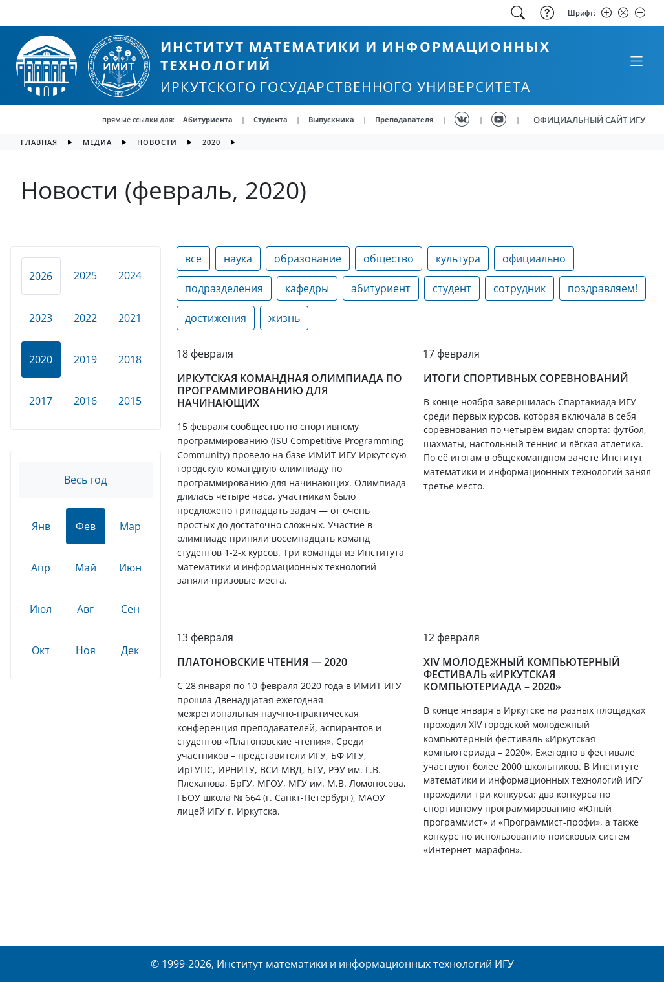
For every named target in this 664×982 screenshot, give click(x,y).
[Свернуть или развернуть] (636, 60)
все (193, 258)
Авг (85, 609)
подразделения (224, 288)
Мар (130, 526)
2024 (130, 275)
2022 (85, 318)
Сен (130, 609)
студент (452, 288)
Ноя (86, 650)
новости (157, 142)
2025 (85, 275)
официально (534, 258)
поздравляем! (602, 288)
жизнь (284, 318)
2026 (40, 276)
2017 (40, 401)
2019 (85, 359)
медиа (97, 142)
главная (39, 142)
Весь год (85, 480)
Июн (130, 567)
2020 (211, 142)
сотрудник (519, 288)
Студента (270, 119)
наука (238, 258)
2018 (130, 359)
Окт (41, 650)
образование (307, 258)
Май (85, 567)
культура (458, 258)
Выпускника (331, 119)
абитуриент (381, 288)
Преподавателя (404, 119)
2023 (40, 318)
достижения (215, 318)
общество (388, 258)
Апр (40, 567)
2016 (85, 401)
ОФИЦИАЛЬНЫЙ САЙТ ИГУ (589, 119)
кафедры (307, 288)
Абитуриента (208, 119)
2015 (130, 401)
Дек (130, 650)
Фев (86, 526)
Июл (41, 609)
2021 (130, 318)
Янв (41, 526)
